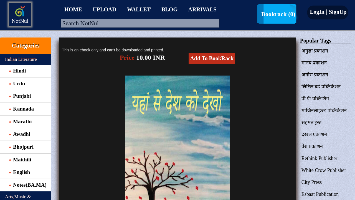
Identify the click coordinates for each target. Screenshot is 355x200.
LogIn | (318, 12)
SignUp (337, 12)
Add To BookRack (212, 58)
